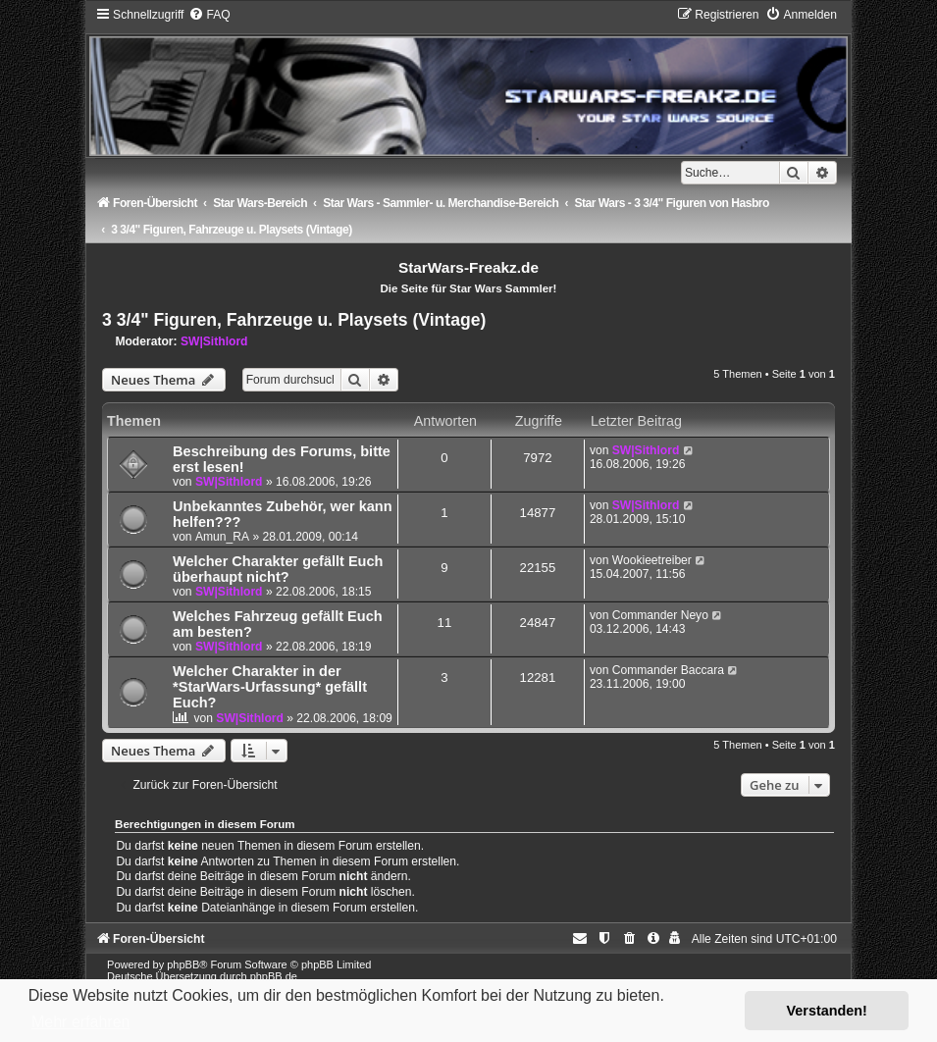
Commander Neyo (660, 615)
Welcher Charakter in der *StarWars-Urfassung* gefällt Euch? (270, 686)
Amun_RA (222, 537)
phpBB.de (273, 976)
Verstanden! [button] (827, 1010)
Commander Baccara (668, 670)
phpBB (183, 964)
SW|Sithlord (214, 341)
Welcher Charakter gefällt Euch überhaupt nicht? (278, 569)
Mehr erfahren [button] (80, 1022)
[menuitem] (209, 15)
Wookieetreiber (652, 560)
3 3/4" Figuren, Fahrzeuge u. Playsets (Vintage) (294, 320)
